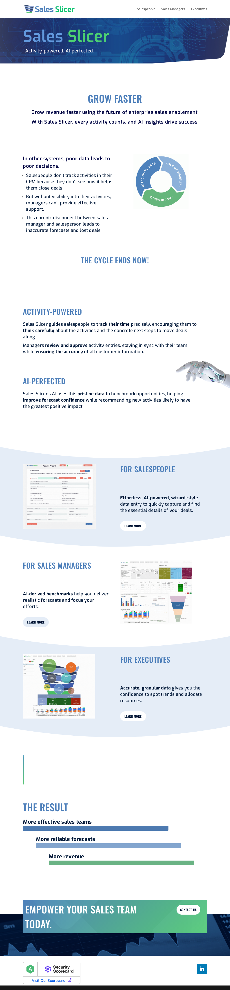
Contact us (188, 909)
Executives (199, 9)
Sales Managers (173, 9)
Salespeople (146, 9)
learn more (133, 526)
